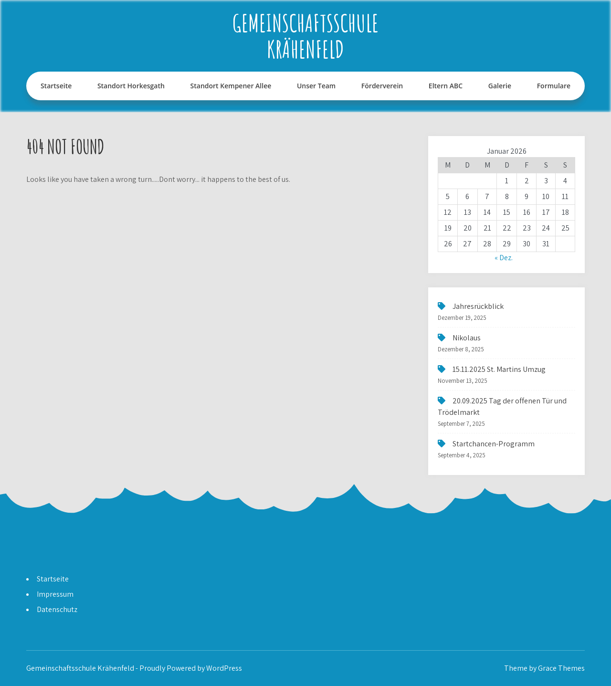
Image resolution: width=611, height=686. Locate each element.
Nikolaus (467, 338)
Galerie (499, 85)
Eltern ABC (446, 85)
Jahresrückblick (478, 306)
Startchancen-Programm (494, 444)
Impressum (55, 594)
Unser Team (316, 85)
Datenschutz (57, 609)
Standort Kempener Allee (231, 85)
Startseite (56, 85)
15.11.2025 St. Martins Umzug (499, 369)
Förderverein (382, 85)
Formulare (553, 85)
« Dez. (504, 258)
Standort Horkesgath (131, 85)
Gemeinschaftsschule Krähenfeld (305, 36)
